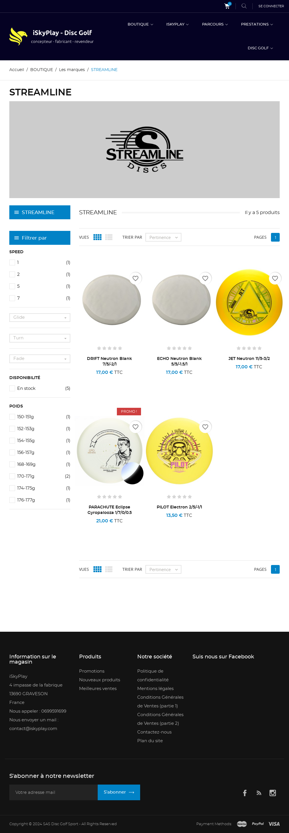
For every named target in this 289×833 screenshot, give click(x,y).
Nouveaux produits (99, 680)
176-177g (43, 500)
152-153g (43, 429)
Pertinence (165, 237)
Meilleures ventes (98, 689)
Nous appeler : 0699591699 (37, 711)
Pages (260, 237)
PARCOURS (213, 24)
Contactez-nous (154, 732)
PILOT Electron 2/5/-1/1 (179, 507)
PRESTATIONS (255, 24)
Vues (84, 237)
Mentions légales (155, 689)
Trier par (132, 237)
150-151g (43, 417)
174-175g (43, 488)
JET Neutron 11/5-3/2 (249, 359)
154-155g (43, 441)
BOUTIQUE (139, 24)
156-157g (43, 453)
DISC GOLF (259, 48)
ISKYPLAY (175, 24)
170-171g (43, 476)
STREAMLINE (38, 212)
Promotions (91, 671)
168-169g (43, 464)
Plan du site (150, 741)
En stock (43, 388)
